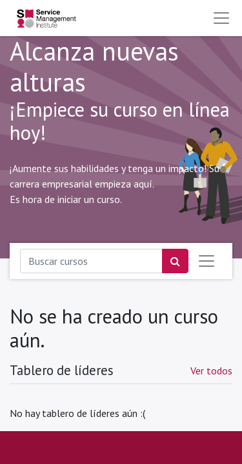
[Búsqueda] (175, 261)
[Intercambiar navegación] (206, 261)
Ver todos (211, 370)
